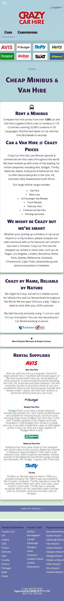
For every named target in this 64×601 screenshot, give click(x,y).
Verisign (9, 317)
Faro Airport (52, 543)
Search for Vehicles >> (32, 508)
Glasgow (31, 547)
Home (32, 69)
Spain (4, 571)
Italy (4, 555)
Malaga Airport (54, 555)
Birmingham (33, 535)
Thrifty (11, 476)
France (5, 547)
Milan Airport (53, 563)
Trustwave (48, 313)
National (25, 457)
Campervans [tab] (27, 32)
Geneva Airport (54, 547)
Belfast (31, 531)
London (31, 562)
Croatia (6, 559)
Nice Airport (53, 567)
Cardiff (31, 539)
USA (4, 543)
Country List (8, 531)
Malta (5, 576)
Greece (5, 563)
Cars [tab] (8, 32)
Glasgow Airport (55, 551)
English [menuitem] (55, 7)
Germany (6, 551)
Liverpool (32, 554)
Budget (13, 410)
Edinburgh (32, 543)
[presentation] (27, 32)
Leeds (30, 550)
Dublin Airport (54, 535)
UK (3, 535)
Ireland (5, 539)
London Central (35, 558)
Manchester (33, 566)
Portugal (6, 567)
